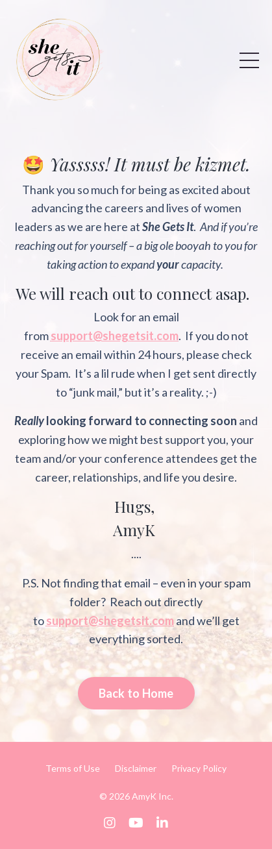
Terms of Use (72, 768)
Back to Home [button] (136, 693)
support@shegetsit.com (115, 335)
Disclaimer (135, 768)
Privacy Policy (199, 768)
